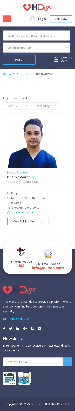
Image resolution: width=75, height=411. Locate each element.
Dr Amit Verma (19, 177)
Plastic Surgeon (18, 172)
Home (7, 74)
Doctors (22, 74)
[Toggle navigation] (7, 18)
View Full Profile (23, 221)
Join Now (61, 19)
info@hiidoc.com (48, 268)
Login (42, 19)
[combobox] (36, 48)
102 (21, 266)
